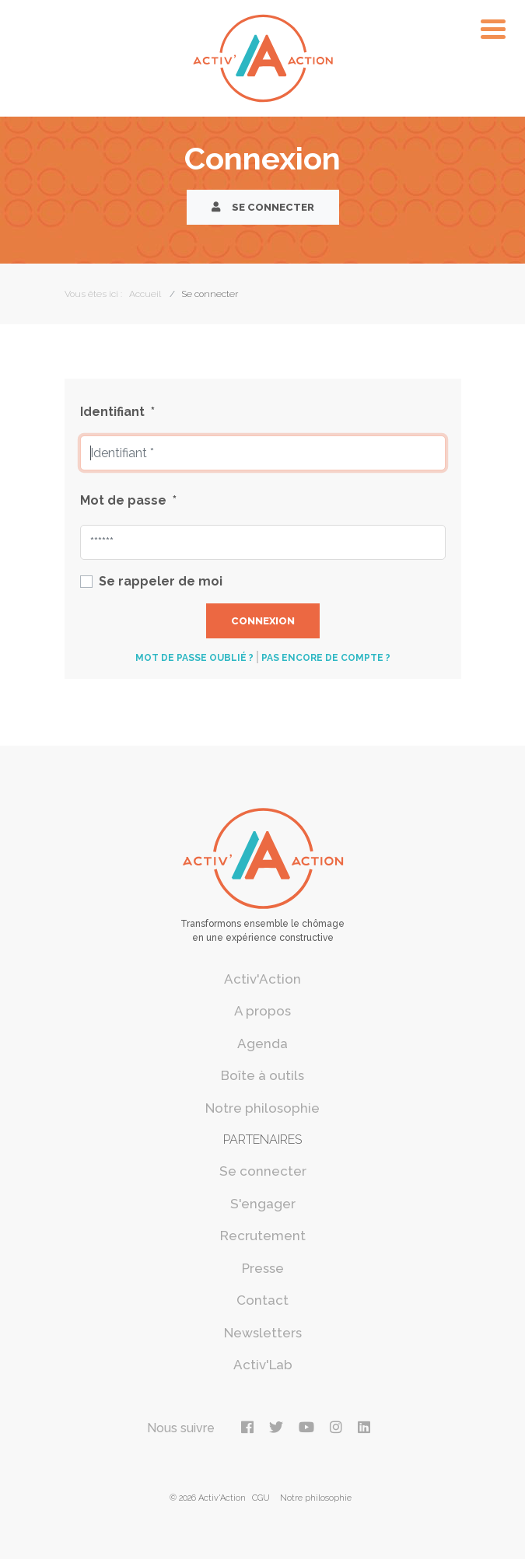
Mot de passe (128, 500)
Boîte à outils (262, 1075)
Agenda (262, 1043)
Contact (262, 1300)
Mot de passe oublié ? (194, 657)
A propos (262, 1011)
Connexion (263, 621)
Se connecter (263, 207)
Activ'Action (262, 979)
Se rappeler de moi (160, 581)
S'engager (263, 1203)
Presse (263, 1268)
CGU (261, 1498)
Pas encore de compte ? (325, 657)
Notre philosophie (262, 1108)
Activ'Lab (262, 1364)
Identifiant (117, 411)
